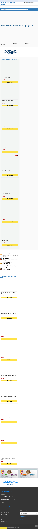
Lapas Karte (3, 517)
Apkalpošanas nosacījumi (5, 512)
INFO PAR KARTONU (4, 521)
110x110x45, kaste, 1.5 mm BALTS (7, 100)
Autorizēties (26, 2)
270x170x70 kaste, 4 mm (6, 77)
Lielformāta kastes (18, 25)
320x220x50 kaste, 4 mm (6, 170)
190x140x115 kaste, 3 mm (6, 193)
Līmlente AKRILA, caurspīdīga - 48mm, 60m (8, 375)
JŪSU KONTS (22, 519)
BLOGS (2, 519)
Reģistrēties (31, 2)
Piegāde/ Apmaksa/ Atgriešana (4, 515)
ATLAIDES (27, 41)
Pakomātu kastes (17, 41)
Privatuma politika (4, 510)
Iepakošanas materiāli (6, 25)
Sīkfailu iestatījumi (3, 528)
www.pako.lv (10, 484)
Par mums (2, 509)
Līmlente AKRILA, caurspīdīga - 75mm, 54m (8, 396)
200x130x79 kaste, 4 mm (6, 240)
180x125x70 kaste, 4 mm (6, 147)
